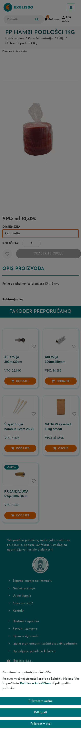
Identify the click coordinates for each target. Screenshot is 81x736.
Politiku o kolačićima (35, 683)
